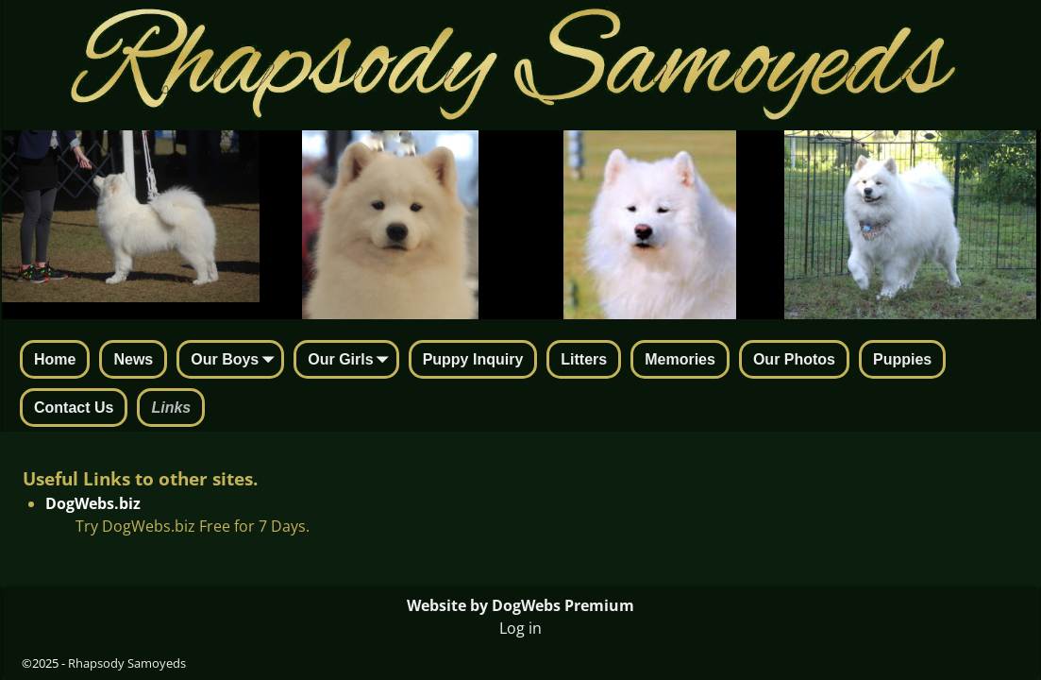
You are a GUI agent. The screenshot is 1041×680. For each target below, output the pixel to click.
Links (171, 408)
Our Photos (794, 359)
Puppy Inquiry (473, 359)
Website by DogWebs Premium (520, 605)
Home (55, 359)
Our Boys (236, 361)
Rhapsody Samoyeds (127, 663)
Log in (520, 628)
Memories (680, 359)
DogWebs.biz (93, 503)
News (133, 359)
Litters (584, 359)
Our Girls (351, 361)
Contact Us (73, 408)
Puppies (902, 359)
